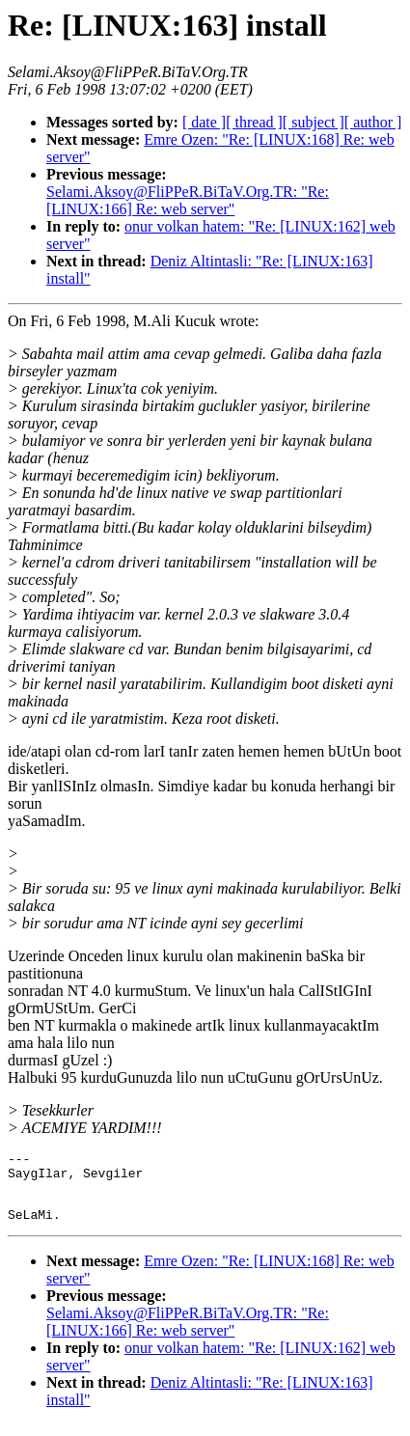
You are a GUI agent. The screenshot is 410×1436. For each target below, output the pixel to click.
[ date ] (204, 122)
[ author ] (373, 122)
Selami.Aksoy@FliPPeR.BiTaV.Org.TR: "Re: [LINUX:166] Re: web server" (187, 200)
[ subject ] (313, 122)
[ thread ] (254, 122)
